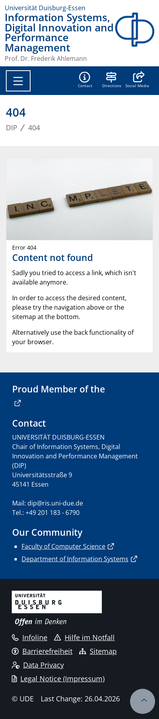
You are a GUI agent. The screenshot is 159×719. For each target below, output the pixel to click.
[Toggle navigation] (18, 80)
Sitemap (98, 651)
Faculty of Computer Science (63, 546)
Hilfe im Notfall (84, 637)
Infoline (29, 637)
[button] (137, 80)
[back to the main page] (134, 37)
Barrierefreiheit (42, 651)
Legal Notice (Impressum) (58, 678)
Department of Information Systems (75, 559)
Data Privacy (38, 665)
